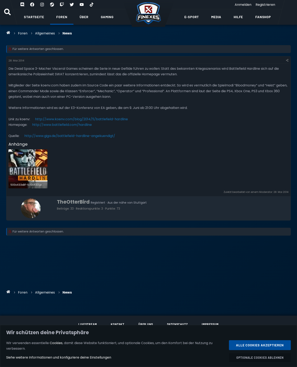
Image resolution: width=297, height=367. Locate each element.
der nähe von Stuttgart (130, 203)
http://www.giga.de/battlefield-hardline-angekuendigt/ (69, 135)
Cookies (56, 342)
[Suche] (7, 12)
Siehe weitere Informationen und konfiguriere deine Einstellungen (58, 357)
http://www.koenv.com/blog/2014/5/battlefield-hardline (81, 119)
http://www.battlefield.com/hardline (62, 124)
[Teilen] (287, 61)
